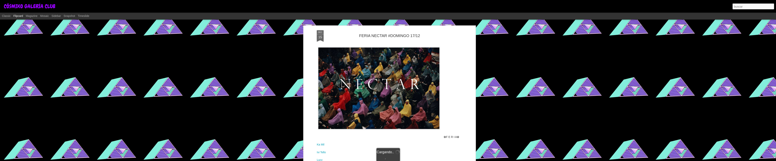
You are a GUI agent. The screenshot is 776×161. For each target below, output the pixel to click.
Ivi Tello (321, 152)
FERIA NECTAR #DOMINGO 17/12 (389, 36)
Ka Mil (320, 144)
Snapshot (69, 15)
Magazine (32, 15)
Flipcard (18, 15)
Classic (6, 15)
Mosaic (44, 15)
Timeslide (83, 15)
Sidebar (56, 15)
